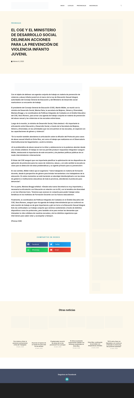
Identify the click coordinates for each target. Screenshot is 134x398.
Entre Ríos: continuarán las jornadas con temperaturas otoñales (95, 343)
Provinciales (81, 5)
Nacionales (93, 5)
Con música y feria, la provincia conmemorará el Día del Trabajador (20, 343)
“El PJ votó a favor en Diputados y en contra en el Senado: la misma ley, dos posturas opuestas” (114, 344)
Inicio (62, 5)
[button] (121, 5)
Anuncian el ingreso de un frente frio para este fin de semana (39, 344)
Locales (70, 5)
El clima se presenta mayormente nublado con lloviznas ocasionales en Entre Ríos (76, 343)
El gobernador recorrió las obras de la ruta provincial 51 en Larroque (57, 343)
